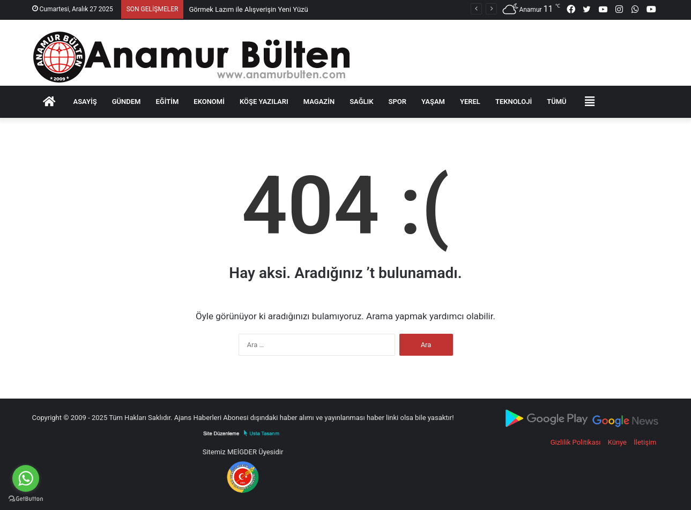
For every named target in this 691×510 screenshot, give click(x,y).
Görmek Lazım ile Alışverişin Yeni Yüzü (248, 9)
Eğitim (167, 102)
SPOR (398, 102)
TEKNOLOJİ (513, 102)
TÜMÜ (556, 102)
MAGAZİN (319, 102)
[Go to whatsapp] (25, 478)
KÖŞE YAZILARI (264, 102)
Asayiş (85, 102)
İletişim (645, 442)
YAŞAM (433, 102)
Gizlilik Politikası (576, 442)
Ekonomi (209, 102)
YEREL (470, 102)
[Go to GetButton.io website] (26, 499)
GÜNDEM (126, 102)
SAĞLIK (361, 102)
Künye (617, 442)
